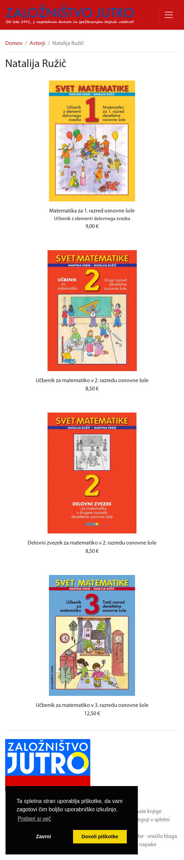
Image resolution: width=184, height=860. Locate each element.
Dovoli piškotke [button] (100, 836)
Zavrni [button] (43, 836)
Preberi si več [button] (34, 819)
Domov (13, 43)
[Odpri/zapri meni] (168, 15)
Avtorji (37, 43)
